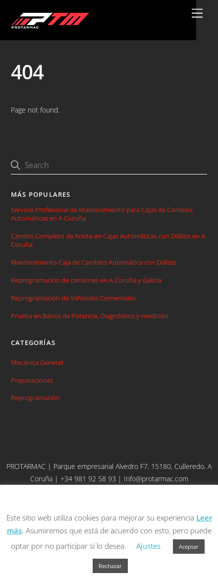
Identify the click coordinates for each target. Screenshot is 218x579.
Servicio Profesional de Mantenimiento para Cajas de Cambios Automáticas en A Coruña (102, 214)
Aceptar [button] (189, 546)
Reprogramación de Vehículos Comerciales (73, 298)
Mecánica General (37, 362)
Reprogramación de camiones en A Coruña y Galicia (86, 280)
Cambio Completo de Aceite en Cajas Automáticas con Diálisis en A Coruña (108, 240)
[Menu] (197, 13)
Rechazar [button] (110, 566)
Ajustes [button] (148, 546)
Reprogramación (35, 397)
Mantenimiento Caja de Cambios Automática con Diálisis (93, 262)
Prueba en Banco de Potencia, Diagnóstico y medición (89, 316)
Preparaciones (32, 380)
